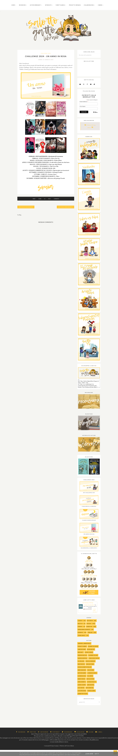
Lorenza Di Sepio (92, 673)
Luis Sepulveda (82, 691)
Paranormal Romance (84, 630)
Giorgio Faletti (91, 682)
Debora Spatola (82, 656)
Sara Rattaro (90, 665)
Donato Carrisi (82, 647)
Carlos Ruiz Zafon (94, 659)
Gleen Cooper (82, 685)
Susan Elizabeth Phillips (84, 668)
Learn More (89, 754)
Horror (80, 627)
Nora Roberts (82, 682)
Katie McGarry (82, 673)
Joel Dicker (90, 671)
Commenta (57, 199)
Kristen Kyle (81, 665)
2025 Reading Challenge (87, 603)
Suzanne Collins (93, 656)
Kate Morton (89, 688)
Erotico (80, 624)
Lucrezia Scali (82, 676)
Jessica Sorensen (90, 662)
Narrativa (89, 627)
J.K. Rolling (81, 662)
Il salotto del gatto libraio (89, 605)
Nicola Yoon (90, 679)
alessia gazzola (82, 659)
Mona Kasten (90, 650)
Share (39, 199)
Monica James (91, 691)
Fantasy (89, 624)
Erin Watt (80, 653)
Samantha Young (82, 694)
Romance (80, 633)
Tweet (33, 199)
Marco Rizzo (81, 679)
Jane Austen (90, 685)
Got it (97, 754)
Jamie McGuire (82, 650)
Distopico (90, 621)
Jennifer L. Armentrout (84, 644)
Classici (80, 621)
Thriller (90, 633)
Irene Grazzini (82, 671)
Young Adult (81, 636)
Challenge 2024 (46, 54)
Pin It (50, 199)
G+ (44, 199)
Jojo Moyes (81, 688)
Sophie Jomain (89, 653)
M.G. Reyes (90, 676)
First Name (82, 107)
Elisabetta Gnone (93, 647)
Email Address (84, 102)
